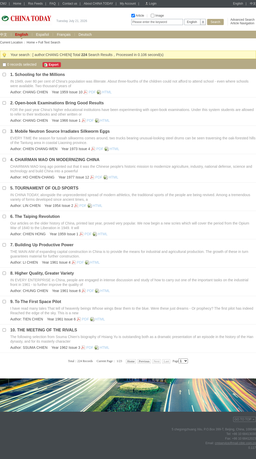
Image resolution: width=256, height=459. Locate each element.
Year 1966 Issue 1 (66, 120)
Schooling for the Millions (40, 74)
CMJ (3, 3)
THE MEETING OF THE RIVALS (47, 330)
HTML (107, 92)
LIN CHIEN (31, 206)
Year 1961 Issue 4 (56, 262)
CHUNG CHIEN (35, 291)
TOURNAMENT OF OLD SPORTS (47, 188)
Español (42, 34)
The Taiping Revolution (37, 216)
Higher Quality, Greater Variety (44, 273)
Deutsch (85, 34)
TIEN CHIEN (33, 319)
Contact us (69, 3)
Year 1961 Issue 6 (66, 291)
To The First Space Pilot (38, 301)
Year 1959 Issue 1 (64, 234)
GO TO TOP (242, 419)
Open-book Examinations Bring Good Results (59, 103)
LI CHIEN (30, 262)
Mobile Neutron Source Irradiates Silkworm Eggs (62, 131)
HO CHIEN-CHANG (39, 177)
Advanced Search (242, 19)
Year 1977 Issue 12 (73, 177)
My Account (128, 3)
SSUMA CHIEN (35, 347)
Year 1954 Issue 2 (59, 206)
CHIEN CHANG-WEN (40, 149)
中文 (253, 3)
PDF (92, 92)
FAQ (52, 3)
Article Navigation (242, 23)
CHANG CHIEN (35, 92)
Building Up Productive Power (44, 245)
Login (152, 3)
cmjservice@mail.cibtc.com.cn (235, 443)
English (238, 3)
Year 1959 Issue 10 (67, 92)
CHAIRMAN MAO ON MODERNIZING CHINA (57, 160)
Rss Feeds (35, 3)
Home (17, 3)
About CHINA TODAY (98, 3)
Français (64, 34)
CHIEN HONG (34, 234)
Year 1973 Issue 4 (75, 149)
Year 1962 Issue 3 (65, 347)
